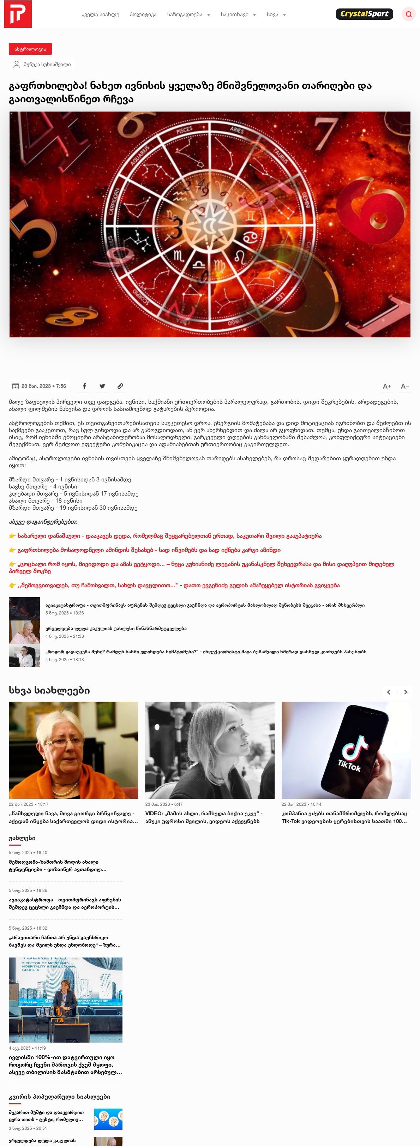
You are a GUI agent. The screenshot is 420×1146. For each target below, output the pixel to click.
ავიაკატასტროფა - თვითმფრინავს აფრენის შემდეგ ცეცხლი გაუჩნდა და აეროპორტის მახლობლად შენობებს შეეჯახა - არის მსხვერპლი (205, 605)
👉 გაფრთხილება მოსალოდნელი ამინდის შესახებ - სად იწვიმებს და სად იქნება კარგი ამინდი (145, 549)
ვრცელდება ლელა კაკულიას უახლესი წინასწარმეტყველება (116, 628)
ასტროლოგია (30, 49)
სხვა (276, 14)
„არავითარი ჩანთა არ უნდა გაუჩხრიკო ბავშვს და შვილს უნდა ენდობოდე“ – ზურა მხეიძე (62, 941)
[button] (388, 692)
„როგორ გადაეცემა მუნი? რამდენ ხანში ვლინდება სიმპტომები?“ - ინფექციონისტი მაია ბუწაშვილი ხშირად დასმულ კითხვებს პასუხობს (206, 651)
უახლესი (22, 837)
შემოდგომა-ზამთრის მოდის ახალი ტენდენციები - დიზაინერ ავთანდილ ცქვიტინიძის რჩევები (55, 866)
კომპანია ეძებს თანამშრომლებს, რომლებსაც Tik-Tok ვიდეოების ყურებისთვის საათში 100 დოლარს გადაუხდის (345, 818)
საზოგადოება (188, 14)
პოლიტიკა (143, 14)
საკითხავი (238, 14)
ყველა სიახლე (100, 14)
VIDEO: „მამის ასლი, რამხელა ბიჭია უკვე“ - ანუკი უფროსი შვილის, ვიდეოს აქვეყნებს (204, 817)
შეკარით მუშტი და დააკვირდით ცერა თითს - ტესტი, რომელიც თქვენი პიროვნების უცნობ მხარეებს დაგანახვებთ (46, 1116)
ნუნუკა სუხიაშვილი (41, 64)
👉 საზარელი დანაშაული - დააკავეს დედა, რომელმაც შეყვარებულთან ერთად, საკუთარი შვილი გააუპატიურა (165, 535)
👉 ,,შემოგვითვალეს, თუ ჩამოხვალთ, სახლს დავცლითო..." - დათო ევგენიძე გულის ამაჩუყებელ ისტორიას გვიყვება (174, 585)
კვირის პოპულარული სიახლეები (59, 1096)
